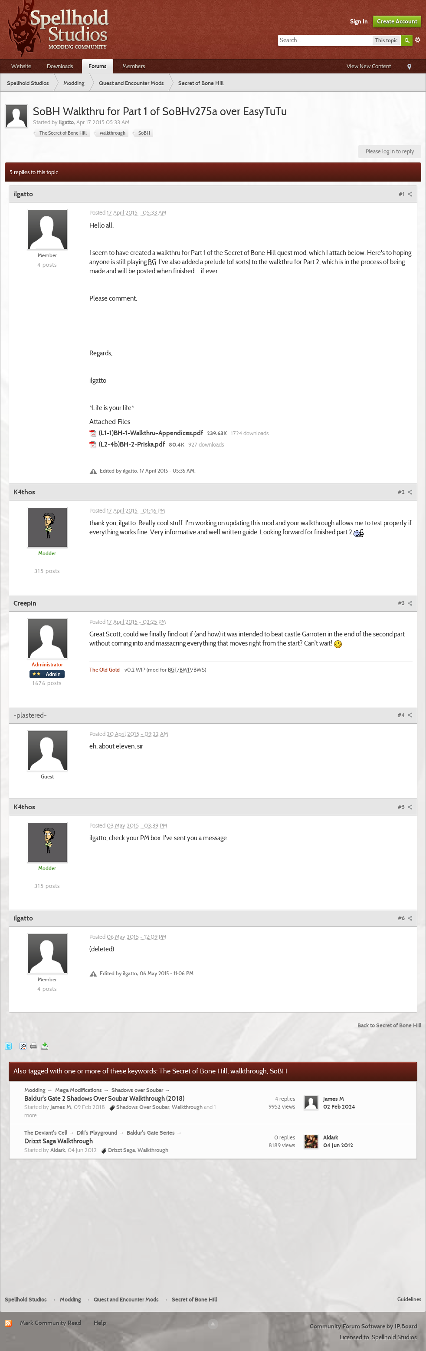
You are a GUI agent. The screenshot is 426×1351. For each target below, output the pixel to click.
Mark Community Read (50, 1323)
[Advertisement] (213, 1224)
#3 (405, 602)
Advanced (417, 39)
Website (21, 66)
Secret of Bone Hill (194, 1299)
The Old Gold (104, 670)
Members (133, 66)
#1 (406, 193)
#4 (405, 715)
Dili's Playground (97, 1132)
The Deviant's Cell (45, 1132)
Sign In (359, 21)
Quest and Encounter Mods (126, 1299)
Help (100, 1323)
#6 (405, 917)
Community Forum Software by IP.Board (363, 1326)
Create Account (397, 21)
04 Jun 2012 (338, 1145)
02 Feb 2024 (339, 1106)
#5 (405, 806)
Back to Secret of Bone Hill (389, 1025)
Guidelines (409, 1299)
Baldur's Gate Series (151, 1132)
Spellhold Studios (26, 1299)
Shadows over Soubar (137, 1089)
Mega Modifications (78, 1089)
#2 (405, 491)
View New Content (369, 66)
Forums (97, 66)
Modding (35, 1089)
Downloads (60, 66)
